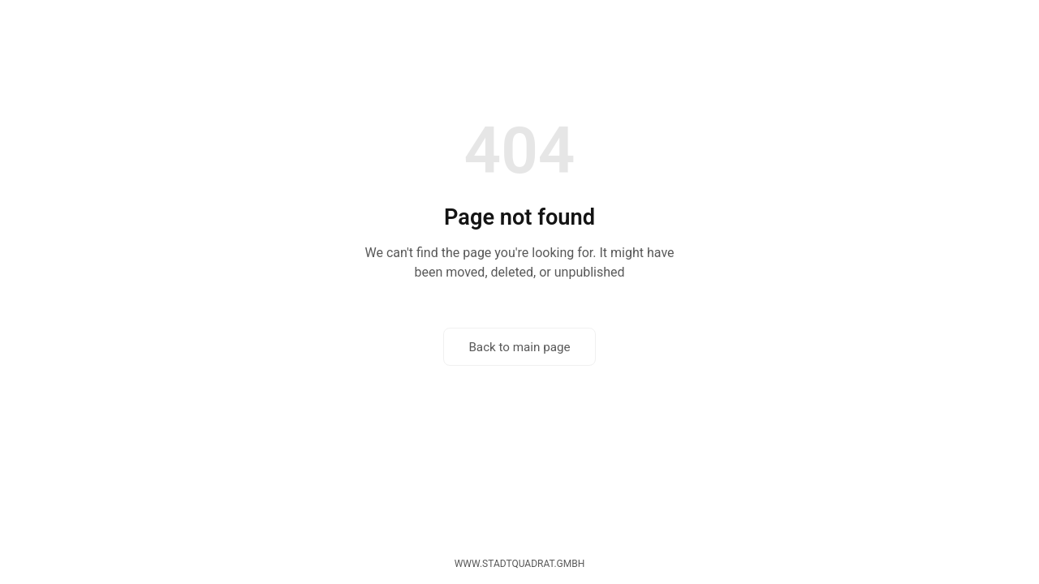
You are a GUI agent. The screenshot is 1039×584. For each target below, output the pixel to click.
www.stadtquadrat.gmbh (520, 563)
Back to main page (519, 347)
